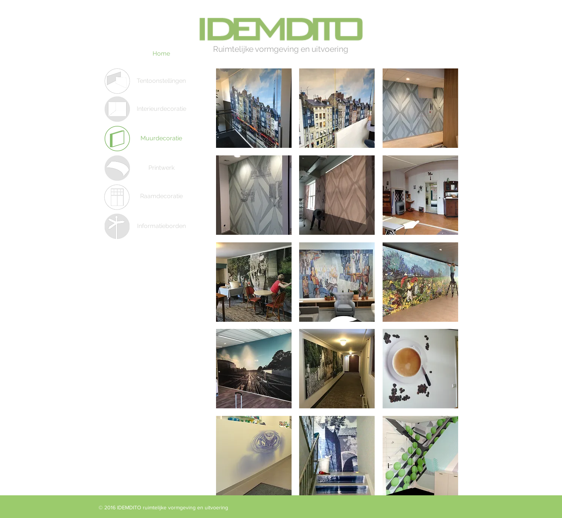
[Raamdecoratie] (161, 196)
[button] (254, 108)
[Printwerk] (161, 167)
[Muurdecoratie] (161, 138)
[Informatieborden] (161, 226)
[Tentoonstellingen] (161, 80)
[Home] (161, 53)
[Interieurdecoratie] (161, 108)
